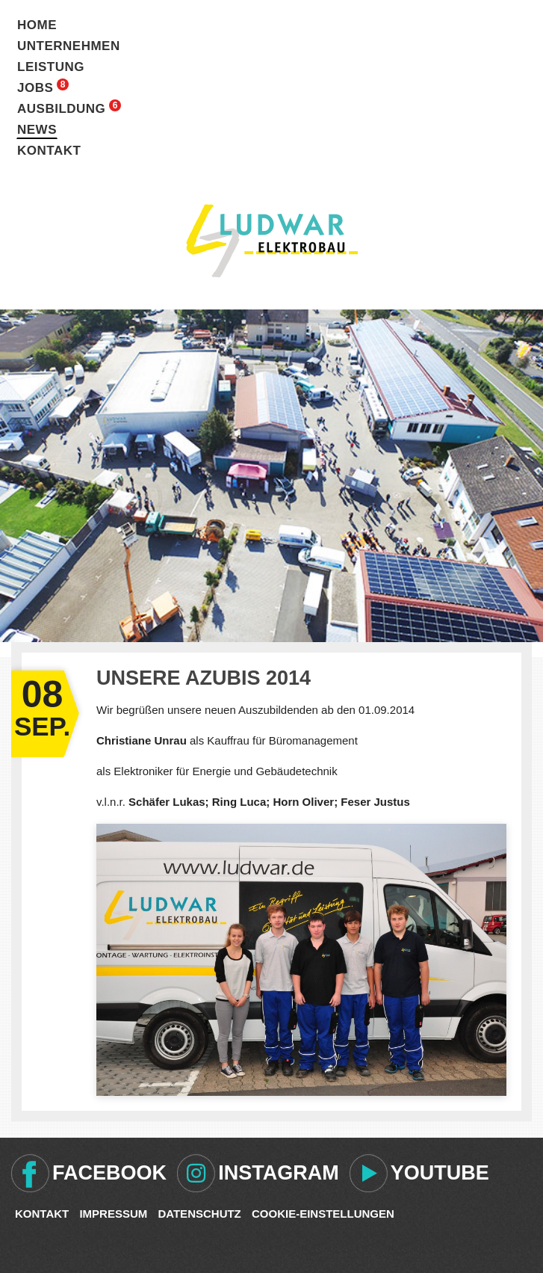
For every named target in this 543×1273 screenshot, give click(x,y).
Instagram (278, 1173)
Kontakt (49, 151)
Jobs (35, 88)
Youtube (440, 1173)
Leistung (50, 67)
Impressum (113, 1213)
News (37, 130)
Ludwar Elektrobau (272, 240)
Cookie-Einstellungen (323, 1213)
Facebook (109, 1173)
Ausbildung (61, 109)
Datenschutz (199, 1213)
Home (37, 25)
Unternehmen (68, 46)
